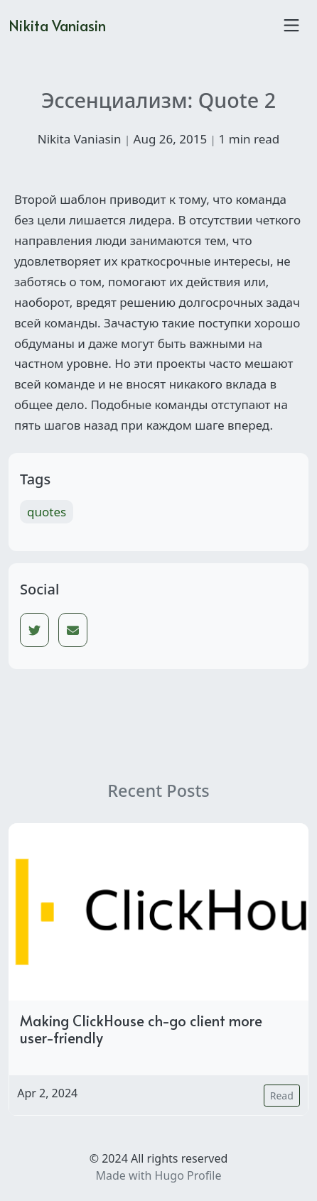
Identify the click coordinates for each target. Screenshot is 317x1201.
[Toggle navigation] (291, 25)
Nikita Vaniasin (57, 26)
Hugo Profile (188, 1175)
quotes (46, 512)
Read (282, 1095)
